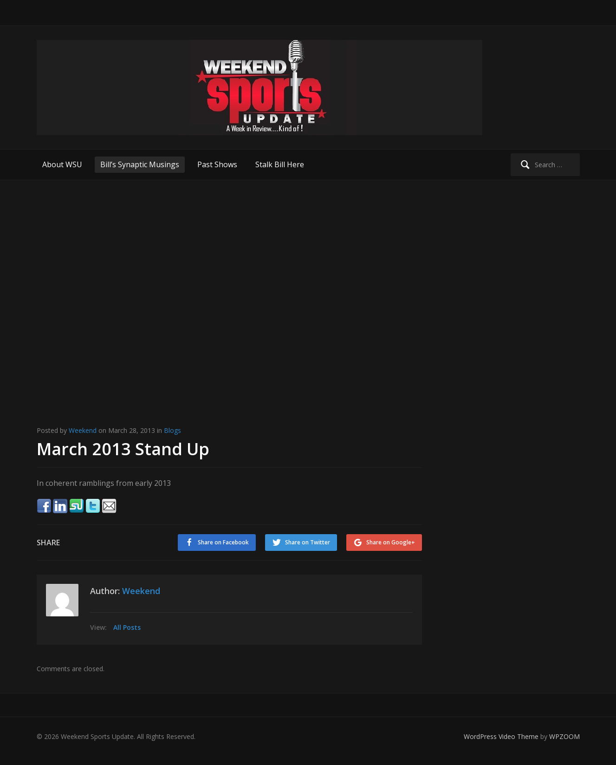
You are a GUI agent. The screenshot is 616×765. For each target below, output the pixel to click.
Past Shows (217, 164)
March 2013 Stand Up (123, 449)
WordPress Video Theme (501, 736)
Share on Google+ (390, 542)
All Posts (127, 627)
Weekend (83, 430)
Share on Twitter (307, 542)
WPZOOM (564, 736)
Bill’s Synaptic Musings (139, 164)
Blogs (172, 430)
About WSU (62, 164)
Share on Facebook (223, 542)
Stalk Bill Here (279, 164)
